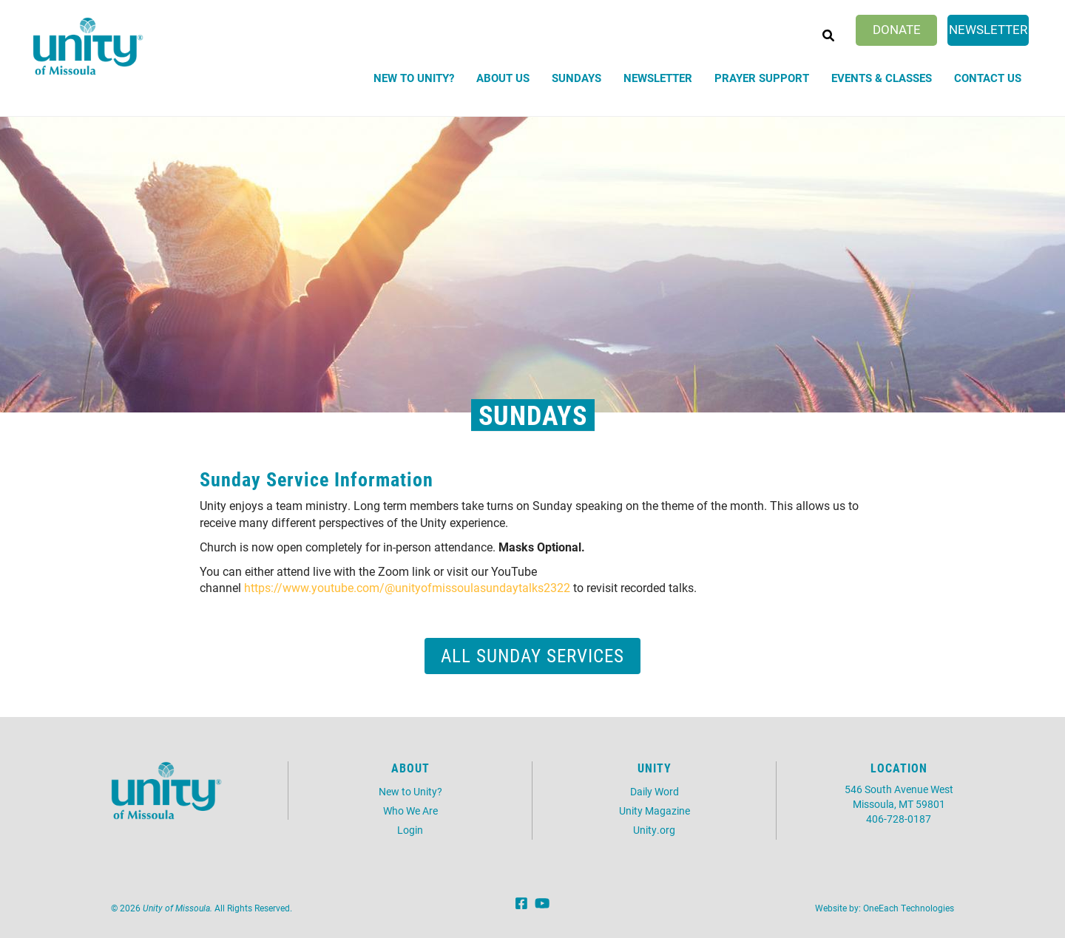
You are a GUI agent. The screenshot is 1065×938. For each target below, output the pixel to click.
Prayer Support (761, 77)
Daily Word (654, 791)
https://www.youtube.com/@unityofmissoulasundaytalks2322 (407, 587)
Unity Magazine (654, 810)
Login (410, 830)
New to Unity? (413, 77)
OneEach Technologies (908, 908)
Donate (897, 29)
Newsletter (988, 29)
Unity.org (654, 830)
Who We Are (410, 810)
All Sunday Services (532, 655)
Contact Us (987, 77)
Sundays (576, 77)
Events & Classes (881, 77)
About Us (503, 77)
